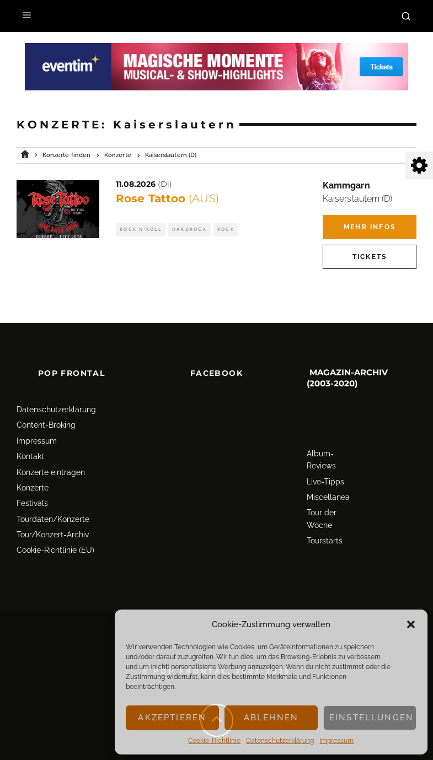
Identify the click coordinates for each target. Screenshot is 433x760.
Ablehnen (271, 718)
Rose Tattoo (167, 198)
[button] (410, 624)
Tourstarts (325, 521)
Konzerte (33, 467)
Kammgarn (346, 185)
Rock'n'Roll (141, 229)
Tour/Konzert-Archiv (53, 514)
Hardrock (189, 229)
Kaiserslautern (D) (357, 198)
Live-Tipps (325, 461)
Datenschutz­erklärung (280, 741)
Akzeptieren (172, 718)
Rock (225, 229)
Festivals (32, 483)
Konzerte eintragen (51, 452)
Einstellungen (371, 718)
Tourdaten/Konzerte (53, 499)
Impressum (336, 741)
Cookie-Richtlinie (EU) (55, 530)
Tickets (369, 257)
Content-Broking (46, 405)
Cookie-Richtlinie (214, 741)
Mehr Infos (369, 227)
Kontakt (30, 436)
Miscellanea (328, 477)
